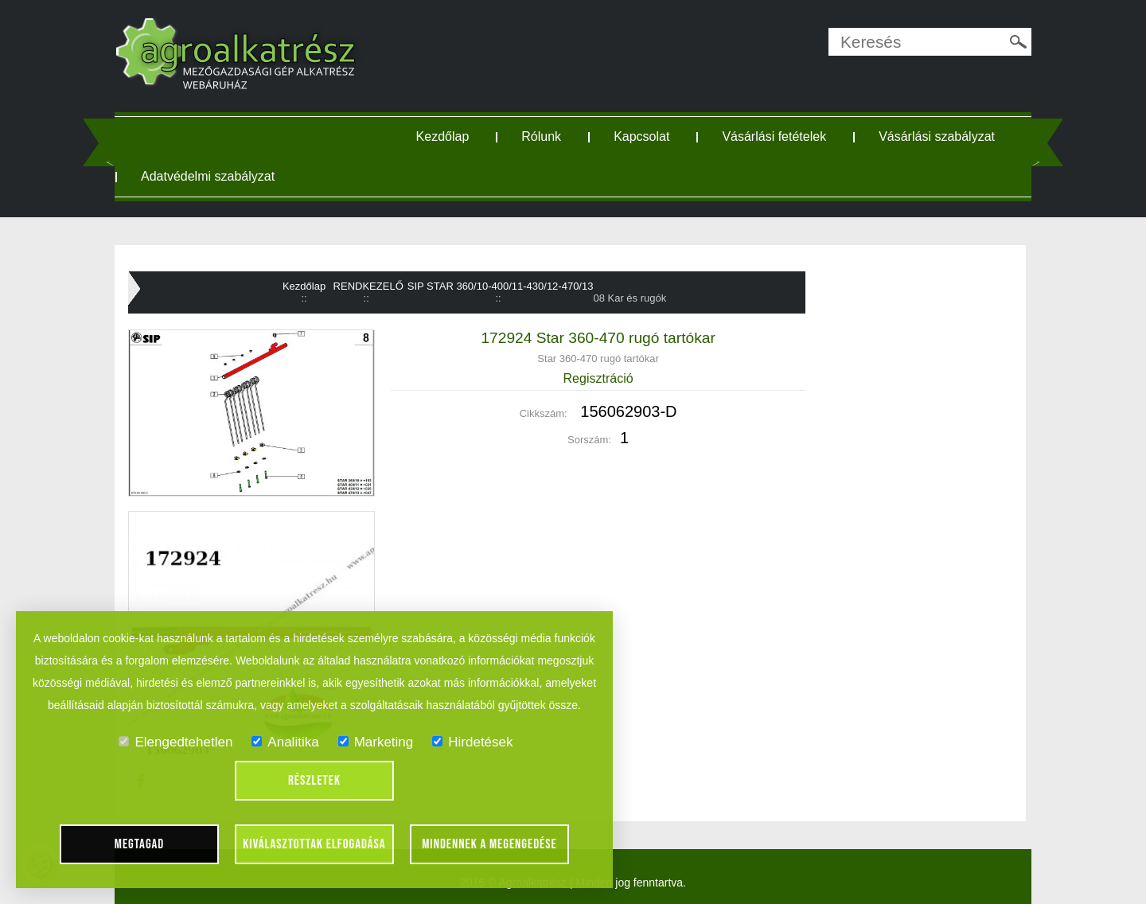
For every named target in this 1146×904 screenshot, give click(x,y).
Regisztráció (598, 378)
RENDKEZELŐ (368, 286)
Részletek (314, 781)
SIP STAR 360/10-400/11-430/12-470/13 (500, 286)
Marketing (376, 742)
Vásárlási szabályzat (937, 136)
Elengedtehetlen (175, 742)
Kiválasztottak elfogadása (314, 844)
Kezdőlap (443, 136)
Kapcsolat (641, 136)
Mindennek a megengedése (489, 844)
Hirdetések (472, 742)
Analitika (284, 742)
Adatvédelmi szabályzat (208, 176)
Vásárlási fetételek (774, 136)
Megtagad (140, 844)
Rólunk (541, 136)
